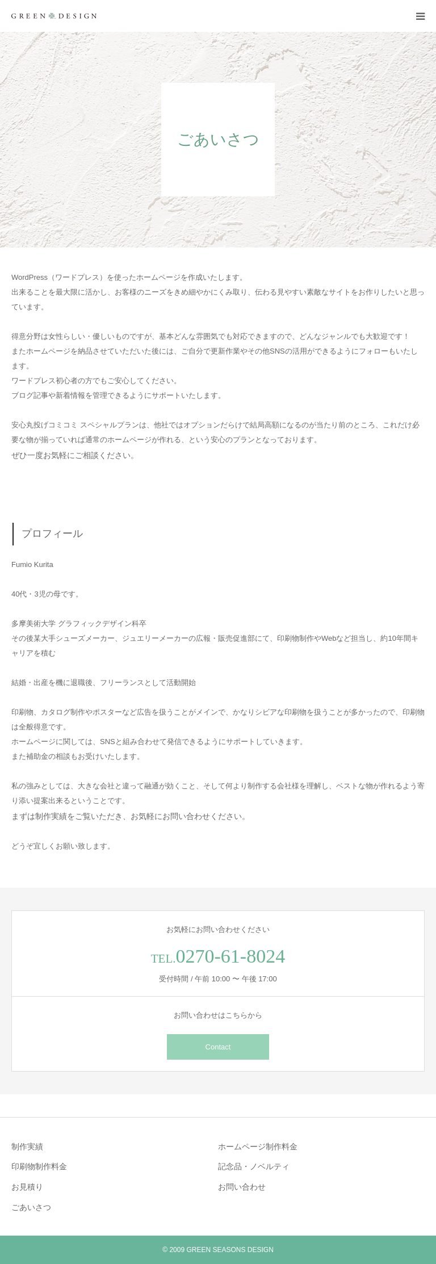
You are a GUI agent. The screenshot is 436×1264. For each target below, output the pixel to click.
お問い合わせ (242, 1186)
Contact (218, 1047)
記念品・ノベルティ (254, 1166)
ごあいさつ (31, 1207)
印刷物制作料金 (39, 1166)
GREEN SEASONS (215, 1250)
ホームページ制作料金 (257, 1146)
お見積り (27, 1186)
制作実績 (27, 1146)
